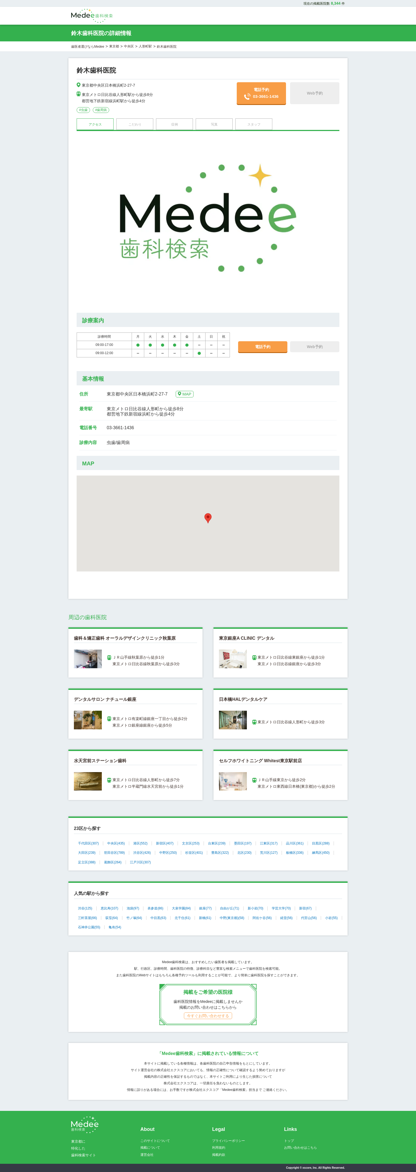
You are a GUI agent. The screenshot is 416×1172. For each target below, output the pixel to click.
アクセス (95, 124)
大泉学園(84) (181, 908)
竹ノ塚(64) (134, 918)
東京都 (114, 46)
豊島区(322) (220, 853)
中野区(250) (168, 853)
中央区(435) (116, 843)
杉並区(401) (194, 853)
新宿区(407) (165, 843)
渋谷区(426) (142, 853)
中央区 (129, 46)
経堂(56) (286, 918)
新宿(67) (305, 908)
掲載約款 (218, 1155)
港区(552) (140, 843)
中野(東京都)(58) (232, 918)
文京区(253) (191, 843)
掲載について (150, 1148)
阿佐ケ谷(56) (262, 918)
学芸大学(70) (281, 908)
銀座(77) (205, 908)
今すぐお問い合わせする (208, 1016)
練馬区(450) (321, 853)
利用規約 (218, 1148)
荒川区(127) (269, 853)
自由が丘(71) (229, 908)
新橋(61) (205, 918)
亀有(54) (115, 927)
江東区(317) (269, 843)
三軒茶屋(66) (87, 918)
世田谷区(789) (114, 853)
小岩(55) (331, 918)
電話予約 (261, 93)
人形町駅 (145, 46)
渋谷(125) (85, 908)
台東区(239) (217, 843)
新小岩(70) (255, 908)
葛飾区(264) (113, 862)
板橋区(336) (295, 853)
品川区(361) (295, 843)
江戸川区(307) (140, 862)
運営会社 (147, 1155)
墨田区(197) (243, 843)
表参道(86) (155, 908)
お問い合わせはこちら (300, 1148)
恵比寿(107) (109, 908)
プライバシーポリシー (228, 1141)
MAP (184, 394)
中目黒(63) (158, 918)
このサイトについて (155, 1141)
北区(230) (244, 853)
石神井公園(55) (89, 927)
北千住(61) (182, 918)
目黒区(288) (321, 843)
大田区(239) (87, 853)
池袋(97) (133, 908)
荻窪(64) (111, 918)
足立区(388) (87, 862)
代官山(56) (309, 918)
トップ (289, 1141)
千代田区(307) (88, 843)
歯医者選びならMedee (87, 47)
